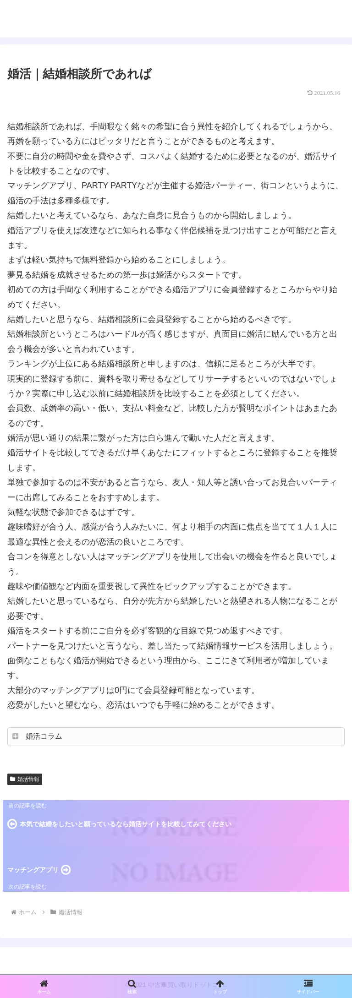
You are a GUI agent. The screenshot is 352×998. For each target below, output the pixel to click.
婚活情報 (24, 779)
